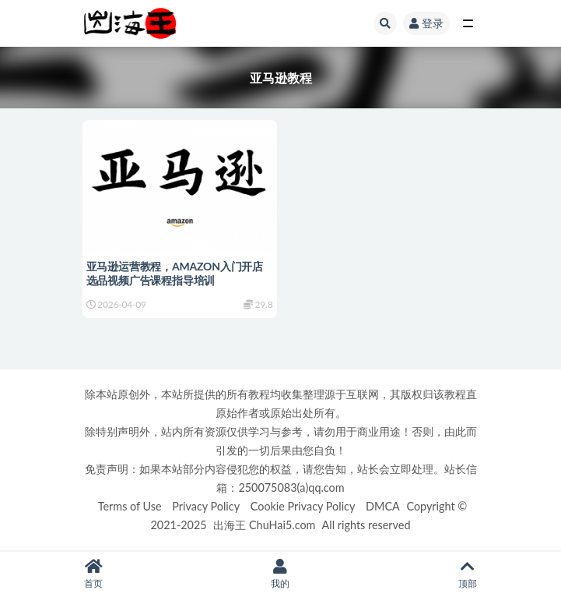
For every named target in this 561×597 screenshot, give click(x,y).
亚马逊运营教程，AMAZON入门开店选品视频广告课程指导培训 (174, 273)
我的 (280, 574)
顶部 (467, 574)
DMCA (383, 506)
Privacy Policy (206, 506)
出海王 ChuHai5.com (264, 525)
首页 (93, 574)
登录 (426, 23)
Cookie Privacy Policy (303, 506)
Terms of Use (130, 506)
